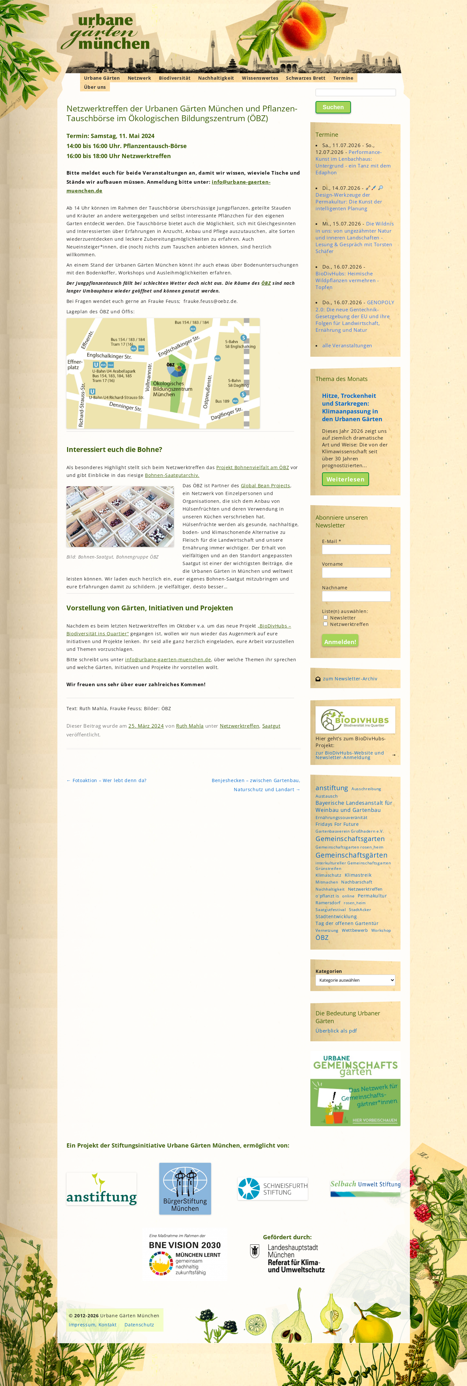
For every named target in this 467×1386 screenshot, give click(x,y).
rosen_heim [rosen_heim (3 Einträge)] (355, 903)
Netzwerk (139, 78)
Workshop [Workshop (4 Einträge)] (381, 930)
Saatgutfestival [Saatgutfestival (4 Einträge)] (331, 909)
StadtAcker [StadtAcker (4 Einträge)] (360, 909)
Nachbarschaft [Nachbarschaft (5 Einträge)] (356, 882)
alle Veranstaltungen (347, 345)
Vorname (332, 564)
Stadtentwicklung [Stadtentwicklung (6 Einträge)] (336, 916)
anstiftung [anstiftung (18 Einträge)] (332, 787)
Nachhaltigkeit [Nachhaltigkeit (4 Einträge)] (330, 889)
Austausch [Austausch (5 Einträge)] (327, 796)
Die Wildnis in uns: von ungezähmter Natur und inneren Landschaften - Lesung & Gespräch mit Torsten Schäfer (355, 237)
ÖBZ (266, 283)
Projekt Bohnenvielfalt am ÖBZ (252, 467)
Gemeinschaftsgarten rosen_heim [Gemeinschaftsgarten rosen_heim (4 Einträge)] (350, 847)
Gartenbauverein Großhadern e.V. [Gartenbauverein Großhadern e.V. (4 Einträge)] (350, 831)
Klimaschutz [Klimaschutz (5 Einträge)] (328, 875)
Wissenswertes (260, 78)
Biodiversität (174, 78)
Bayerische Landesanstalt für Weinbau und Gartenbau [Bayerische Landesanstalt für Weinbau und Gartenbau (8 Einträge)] (354, 806)
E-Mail (331, 541)
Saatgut (271, 725)
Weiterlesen (346, 479)
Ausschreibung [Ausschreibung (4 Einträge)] (366, 788)
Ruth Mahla (190, 725)
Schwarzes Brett (306, 78)
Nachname (335, 587)
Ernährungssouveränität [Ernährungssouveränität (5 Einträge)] (341, 817)
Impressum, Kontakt (93, 1325)
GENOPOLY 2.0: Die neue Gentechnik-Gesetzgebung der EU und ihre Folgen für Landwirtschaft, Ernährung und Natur (355, 316)
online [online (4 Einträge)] (348, 896)
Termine (343, 78)
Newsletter (339, 618)
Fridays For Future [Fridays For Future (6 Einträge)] (337, 824)
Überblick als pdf (336, 1030)
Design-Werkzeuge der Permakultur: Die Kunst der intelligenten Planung (349, 198)
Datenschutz (139, 1325)
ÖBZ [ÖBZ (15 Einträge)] (322, 937)
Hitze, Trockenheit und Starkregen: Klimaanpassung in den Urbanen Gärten (352, 407)
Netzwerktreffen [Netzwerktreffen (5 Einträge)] (365, 889)
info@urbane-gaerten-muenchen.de (168, 659)
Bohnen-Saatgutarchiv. (172, 475)
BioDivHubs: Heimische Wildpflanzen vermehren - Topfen (347, 280)
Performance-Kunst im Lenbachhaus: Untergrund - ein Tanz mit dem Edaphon (353, 162)
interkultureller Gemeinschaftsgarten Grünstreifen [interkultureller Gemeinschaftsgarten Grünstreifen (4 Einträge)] (353, 865)
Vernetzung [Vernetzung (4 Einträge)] (327, 930)
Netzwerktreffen (239, 725)
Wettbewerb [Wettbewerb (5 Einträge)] (355, 930)
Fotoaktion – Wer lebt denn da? (106, 780)
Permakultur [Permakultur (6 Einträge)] (372, 896)
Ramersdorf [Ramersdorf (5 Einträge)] (328, 903)
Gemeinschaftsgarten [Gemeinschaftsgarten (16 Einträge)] (350, 838)
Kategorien (329, 971)
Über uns (95, 87)
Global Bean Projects (265, 485)
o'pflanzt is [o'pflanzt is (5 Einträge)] (327, 896)
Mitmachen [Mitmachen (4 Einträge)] (327, 882)
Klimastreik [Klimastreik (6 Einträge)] (358, 875)
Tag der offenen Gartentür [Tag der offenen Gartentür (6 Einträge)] (347, 923)
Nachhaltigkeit (216, 78)
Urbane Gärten (102, 78)
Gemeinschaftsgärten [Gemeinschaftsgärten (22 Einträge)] (352, 855)
